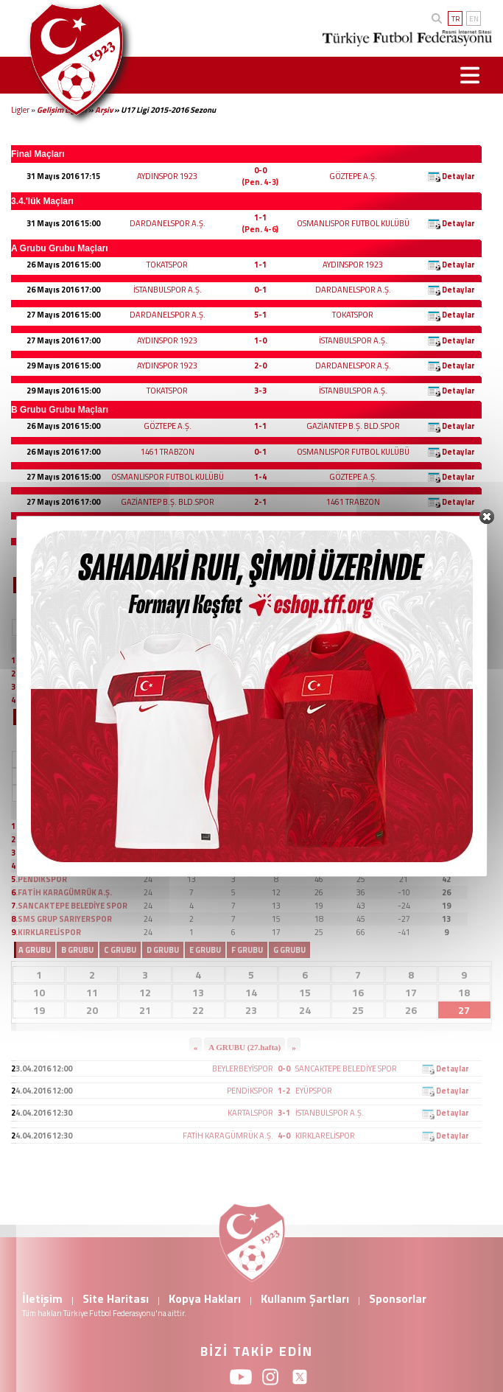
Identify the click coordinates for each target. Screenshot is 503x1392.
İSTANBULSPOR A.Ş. (167, 289)
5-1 (260, 315)
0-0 (260, 170)
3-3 (260, 390)
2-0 (260, 365)
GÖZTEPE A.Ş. (353, 176)
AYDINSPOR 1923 (167, 176)
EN (474, 18)
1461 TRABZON (167, 452)
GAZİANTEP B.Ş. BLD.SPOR (353, 426)
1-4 (260, 477)
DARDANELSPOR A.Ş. (167, 223)
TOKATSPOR (167, 264)
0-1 (260, 289)
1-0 (260, 340)
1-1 (260, 217)
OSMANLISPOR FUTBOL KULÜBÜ (353, 223)
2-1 (260, 502)
